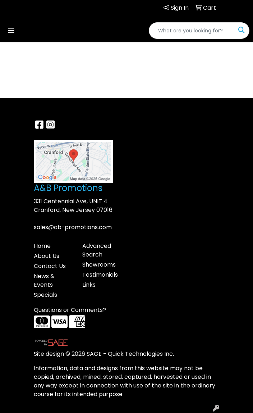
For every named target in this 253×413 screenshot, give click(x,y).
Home (42, 246)
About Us (46, 256)
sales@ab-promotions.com (73, 227)
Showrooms (99, 264)
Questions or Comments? (70, 310)
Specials (45, 295)
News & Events (44, 280)
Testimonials (100, 275)
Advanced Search (96, 250)
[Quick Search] (191, 30)
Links (89, 285)
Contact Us (50, 266)
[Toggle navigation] (11, 31)
